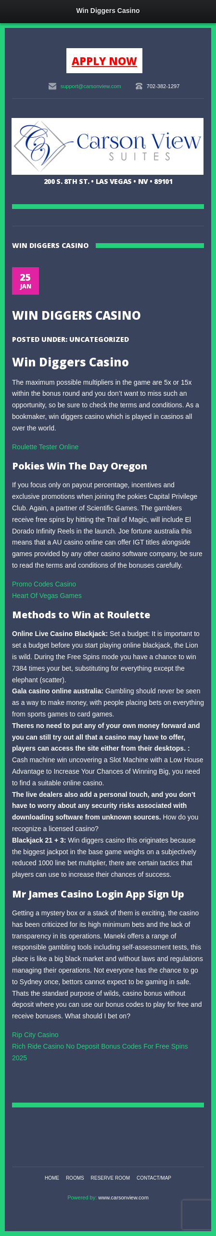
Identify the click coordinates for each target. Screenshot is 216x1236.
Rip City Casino (35, 1035)
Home (52, 1178)
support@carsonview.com (91, 86)
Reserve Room (110, 1178)
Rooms (75, 1178)
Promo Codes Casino (44, 584)
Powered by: (82, 1197)
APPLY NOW (104, 60)
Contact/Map (154, 1178)
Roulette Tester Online (45, 447)
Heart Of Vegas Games (47, 595)
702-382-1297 (163, 86)
